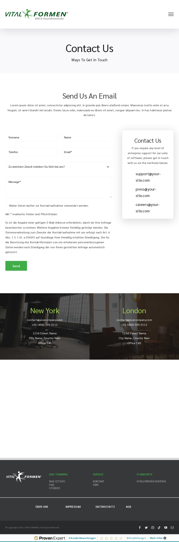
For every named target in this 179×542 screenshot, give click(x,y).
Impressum (73, 506)
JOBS (96, 484)
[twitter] (146, 527)
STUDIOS (54, 488)
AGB (128, 506)
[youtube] (165, 527)
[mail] (172, 527)
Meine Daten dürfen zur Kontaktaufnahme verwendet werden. (49, 205)
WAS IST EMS (57, 481)
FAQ (51, 484)
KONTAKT (98, 481)
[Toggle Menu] (170, 14)
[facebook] (139, 527)
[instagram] (152, 527)
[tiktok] (159, 527)
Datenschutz (105, 506)
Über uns (41, 506)
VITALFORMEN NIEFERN (151, 481)
